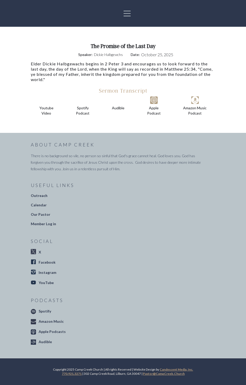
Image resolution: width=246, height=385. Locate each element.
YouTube (46, 282)
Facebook (47, 262)
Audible (45, 341)
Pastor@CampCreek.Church (164, 374)
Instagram (47, 272)
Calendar (39, 205)
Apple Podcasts (52, 331)
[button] (127, 13)
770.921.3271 (72, 374)
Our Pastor (40, 214)
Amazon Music (51, 321)
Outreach (39, 195)
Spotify (45, 311)
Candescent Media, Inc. (176, 369)
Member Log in (43, 224)
